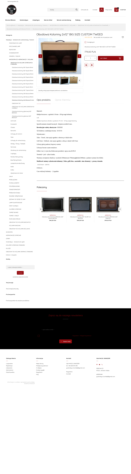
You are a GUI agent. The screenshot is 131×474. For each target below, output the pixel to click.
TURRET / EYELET (14, 215)
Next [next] (79, 80)
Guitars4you (24, 20)
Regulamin (76, 335)
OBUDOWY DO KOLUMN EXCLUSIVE (19, 228)
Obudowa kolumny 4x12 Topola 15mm (22, 83)
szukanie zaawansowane (20, 277)
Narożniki (13, 130)
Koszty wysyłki (40, 370)
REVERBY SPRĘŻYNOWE (16, 196)
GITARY (8, 238)
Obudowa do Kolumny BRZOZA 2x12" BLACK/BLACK (52, 213)
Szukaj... (8, 259)
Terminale (13, 147)
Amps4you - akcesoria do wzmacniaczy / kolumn (20, 40)
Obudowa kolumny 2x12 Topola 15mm (22, 77)
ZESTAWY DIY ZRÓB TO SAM (17, 199)
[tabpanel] (80, 141)
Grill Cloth (13, 121)
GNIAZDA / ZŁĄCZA (14, 56)
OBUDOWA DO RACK (17, 173)
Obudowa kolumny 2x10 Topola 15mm (22, 74)
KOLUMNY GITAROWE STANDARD (15, 245)
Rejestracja (9, 365)
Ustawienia (9, 368)
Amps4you (36, 20)
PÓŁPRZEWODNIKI (14, 186)
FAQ (37, 374)
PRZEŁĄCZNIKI (13, 179)
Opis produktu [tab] (44, 99)
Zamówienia (9, 370)
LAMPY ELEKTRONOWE (15, 202)
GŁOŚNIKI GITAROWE (15, 209)
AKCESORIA (9, 232)
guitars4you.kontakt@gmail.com (75, 368)
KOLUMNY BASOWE (14, 225)
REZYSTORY (12, 49)
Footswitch (14, 124)
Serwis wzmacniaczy (64, 20)
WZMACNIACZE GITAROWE (13, 235)
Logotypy (13, 153)
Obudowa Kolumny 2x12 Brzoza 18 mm (23, 100)
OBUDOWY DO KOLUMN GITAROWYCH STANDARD (22, 63)
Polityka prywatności (42, 365)
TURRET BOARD (13, 212)
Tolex (12, 137)
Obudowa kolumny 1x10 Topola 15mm (22, 67)
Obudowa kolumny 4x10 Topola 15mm (22, 80)
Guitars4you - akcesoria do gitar (15, 242)
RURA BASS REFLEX (14, 219)
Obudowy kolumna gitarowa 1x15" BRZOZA (21, 116)
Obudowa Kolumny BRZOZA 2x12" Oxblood (108, 213)
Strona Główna (10, 20)
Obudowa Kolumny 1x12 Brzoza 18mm (22, 97)
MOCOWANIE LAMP (14, 46)
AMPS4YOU (53, 211)
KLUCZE (8, 248)
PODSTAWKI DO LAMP (15, 43)
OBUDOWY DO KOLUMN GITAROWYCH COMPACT (23, 107)
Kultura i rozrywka (11, 255)
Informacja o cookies (13, 382)
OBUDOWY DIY (16, 103)
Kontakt (95, 9)
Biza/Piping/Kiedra (16, 160)
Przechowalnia (10, 372)
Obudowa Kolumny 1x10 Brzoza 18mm (22, 93)
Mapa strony (39, 363)
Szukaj (20, 273)
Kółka (12, 170)
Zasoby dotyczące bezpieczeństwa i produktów (52, 90)
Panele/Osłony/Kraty (17, 157)
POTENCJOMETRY (14, 183)
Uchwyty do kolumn (16, 134)
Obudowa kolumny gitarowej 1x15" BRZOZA (21, 112)
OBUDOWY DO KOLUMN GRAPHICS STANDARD (19, 251)
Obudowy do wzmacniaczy (18, 150)
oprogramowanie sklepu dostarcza (28, 382)
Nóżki (12, 166)
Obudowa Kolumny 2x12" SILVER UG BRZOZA (80, 213)
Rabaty (77, 20)
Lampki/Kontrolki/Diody (18, 163)
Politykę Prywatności (85, 335)
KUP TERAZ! (110, 58)
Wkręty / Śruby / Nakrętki (18, 143)
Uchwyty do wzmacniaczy (18, 140)
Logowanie (9, 363)
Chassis (13, 127)
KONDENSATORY (14, 53)
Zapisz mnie (65, 341)
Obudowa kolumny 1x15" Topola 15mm (22, 90)
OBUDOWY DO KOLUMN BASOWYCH (19, 222)
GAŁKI (11, 176)
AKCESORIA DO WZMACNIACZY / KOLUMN (21, 59)
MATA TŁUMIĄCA (13, 206)
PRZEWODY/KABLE (14, 192)
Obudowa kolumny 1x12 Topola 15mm (22, 70)
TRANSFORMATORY (14, 189)
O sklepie (38, 368)
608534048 (99, 374)
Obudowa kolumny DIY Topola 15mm (22, 87)
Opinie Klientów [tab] (62, 99)
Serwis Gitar (48, 20)
